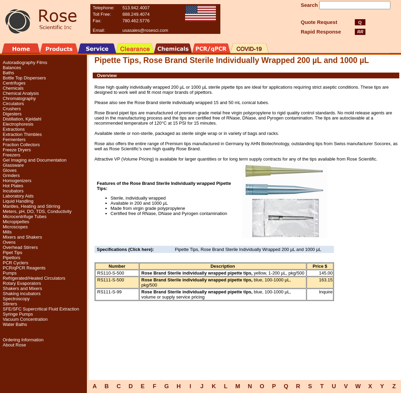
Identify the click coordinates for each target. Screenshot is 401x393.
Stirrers (10, 303)
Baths (8, 72)
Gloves (9, 170)
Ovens (9, 242)
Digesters (12, 113)
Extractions (14, 129)
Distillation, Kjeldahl (22, 119)
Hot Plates (13, 185)
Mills (7, 231)
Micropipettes (16, 221)
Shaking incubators (22, 293)
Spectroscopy (16, 298)
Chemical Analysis (21, 93)
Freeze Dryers (17, 149)
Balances (12, 67)
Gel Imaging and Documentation (34, 160)
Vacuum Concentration (25, 319)
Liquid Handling (18, 201)
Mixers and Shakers (22, 237)
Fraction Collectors (21, 144)
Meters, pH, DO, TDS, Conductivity (37, 211)
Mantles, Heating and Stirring (31, 206)
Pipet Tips (12, 252)
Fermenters (14, 139)
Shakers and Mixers (22, 288)
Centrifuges (14, 83)
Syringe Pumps (18, 314)
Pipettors (11, 257)
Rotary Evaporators (22, 283)
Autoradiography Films (25, 62)
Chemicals (13, 88)
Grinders (11, 175)
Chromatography (19, 98)
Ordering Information (23, 339)
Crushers (12, 108)
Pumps (9, 273)
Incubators (13, 190)
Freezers (11, 154)
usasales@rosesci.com (145, 30)
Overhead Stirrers (20, 247)
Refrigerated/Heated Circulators (34, 278)
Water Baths (15, 324)
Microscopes (15, 226)
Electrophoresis (18, 124)
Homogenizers (17, 180)
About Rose (14, 344)
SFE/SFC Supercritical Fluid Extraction (41, 309)
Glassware (13, 165)
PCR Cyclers (15, 262)
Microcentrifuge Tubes (25, 216)
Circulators (13, 103)
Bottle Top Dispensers (24, 77)
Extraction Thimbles (22, 134)
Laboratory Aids (18, 196)
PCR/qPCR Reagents (24, 267)
